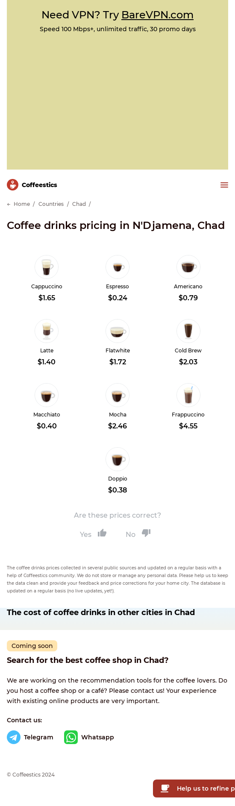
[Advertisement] (117, 97)
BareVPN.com (157, 15)
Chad (79, 204)
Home (22, 204)
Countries (51, 204)
